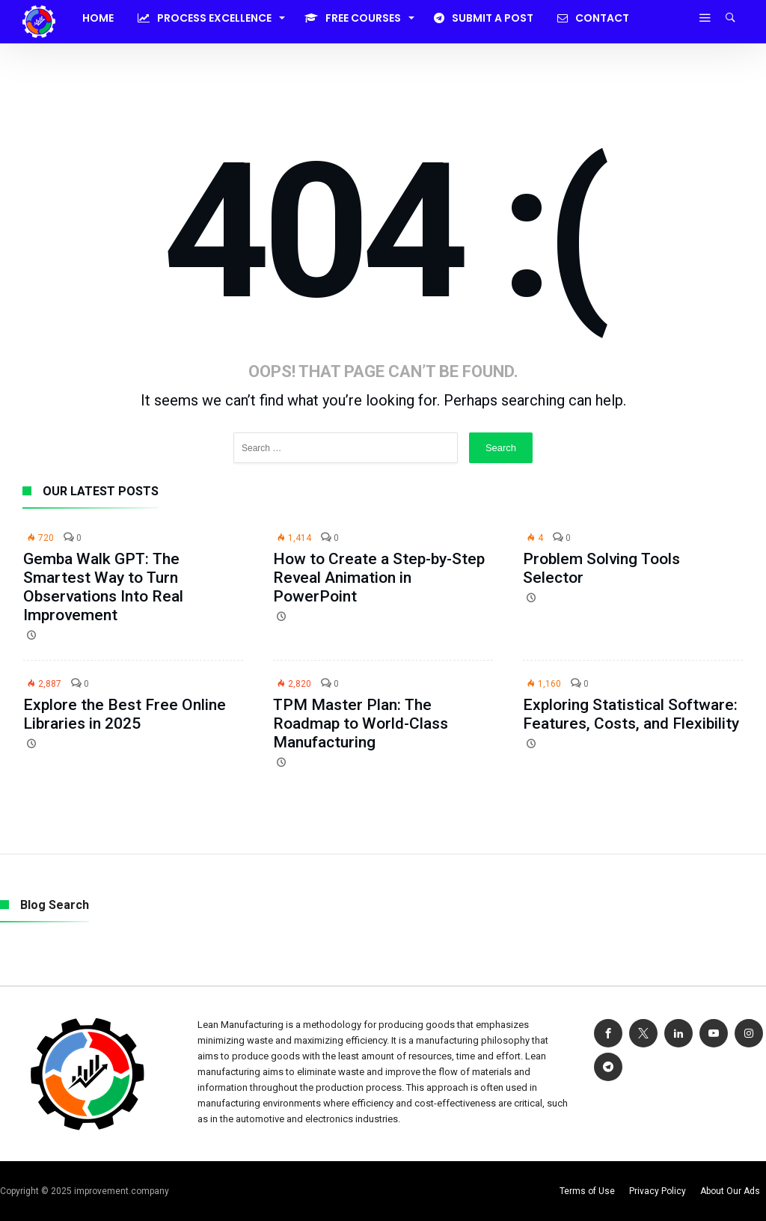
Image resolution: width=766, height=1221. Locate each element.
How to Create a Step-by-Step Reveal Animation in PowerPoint (379, 577)
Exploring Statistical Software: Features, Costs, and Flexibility (631, 714)
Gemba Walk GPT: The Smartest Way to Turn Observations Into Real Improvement (103, 587)
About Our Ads (730, 1191)
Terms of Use (587, 1191)
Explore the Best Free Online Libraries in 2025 (124, 714)
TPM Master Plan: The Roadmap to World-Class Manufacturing (360, 723)
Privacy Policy (657, 1191)
